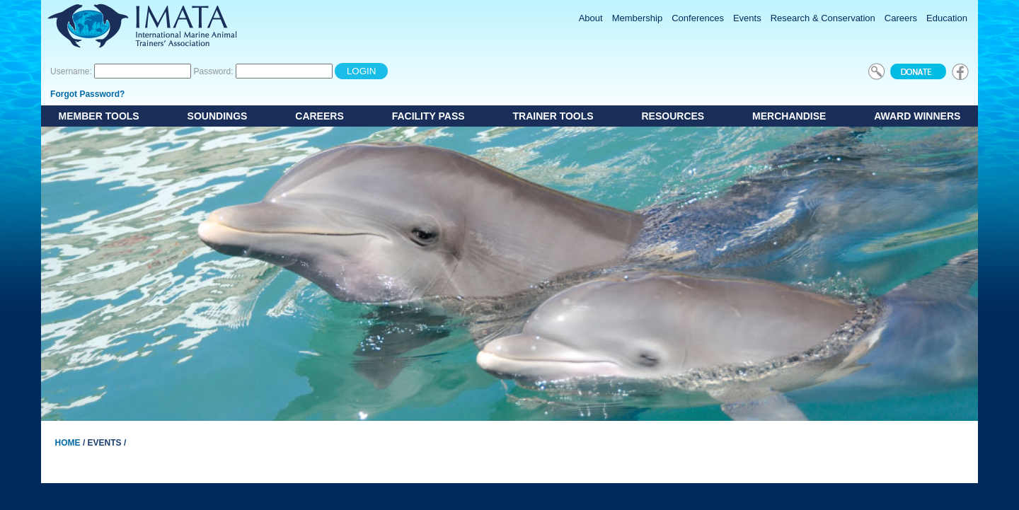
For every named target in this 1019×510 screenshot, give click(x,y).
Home (68, 443)
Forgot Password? (87, 94)
